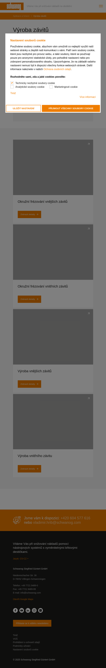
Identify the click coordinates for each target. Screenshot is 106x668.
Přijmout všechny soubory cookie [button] (71, 108)
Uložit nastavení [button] (23, 108)
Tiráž (13, 93)
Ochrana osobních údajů (57, 69)
